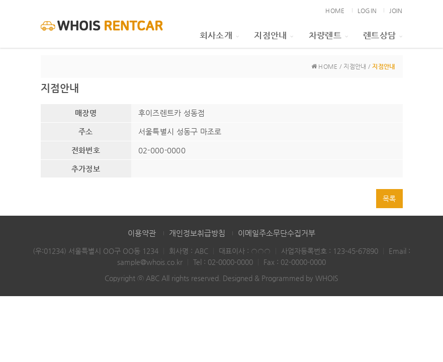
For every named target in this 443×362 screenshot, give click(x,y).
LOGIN (367, 10)
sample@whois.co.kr (150, 262)
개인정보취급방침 (197, 233)
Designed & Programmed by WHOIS (280, 278)
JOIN (395, 10)
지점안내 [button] (273, 35)
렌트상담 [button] (382, 35)
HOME (334, 10)
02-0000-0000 (230, 262)
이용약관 (142, 233)
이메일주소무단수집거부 (276, 233)
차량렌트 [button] (328, 35)
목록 (389, 199)
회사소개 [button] (219, 35)
